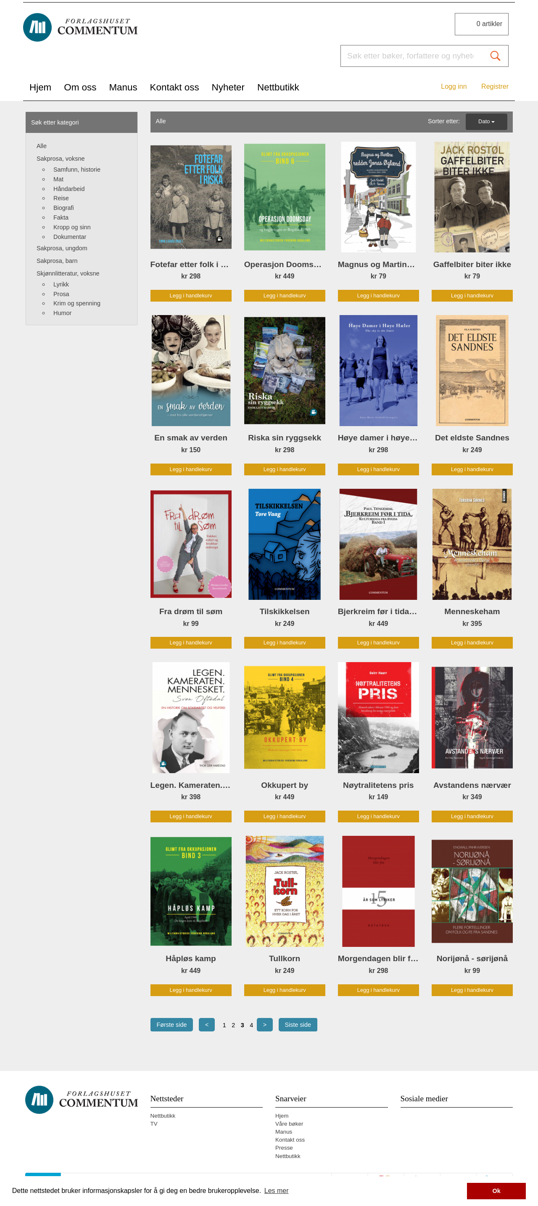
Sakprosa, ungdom (62, 248)
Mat (58, 179)
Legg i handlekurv (191, 295)
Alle (42, 146)
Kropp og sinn (72, 227)
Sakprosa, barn (57, 260)
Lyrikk (61, 284)
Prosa (61, 294)
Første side (172, 1024)
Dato (486, 121)
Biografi (63, 207)
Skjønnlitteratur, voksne (68, 273)
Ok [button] (497, 1190)
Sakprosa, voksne (60, 158)
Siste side (298, 1024)
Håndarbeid (68, 189)
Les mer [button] (276, 1190)
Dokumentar (69, 236)
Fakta (61, 217)
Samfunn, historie (76, 169)
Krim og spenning (76, 303)
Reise (61, 198)
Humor (62, 313)
